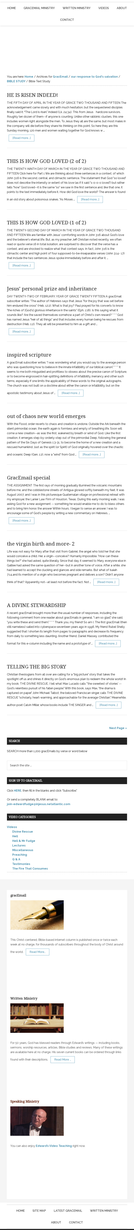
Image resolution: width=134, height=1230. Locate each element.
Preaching (19, 844)
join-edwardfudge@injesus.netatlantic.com (38, 793)
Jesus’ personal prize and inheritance (52, 278)
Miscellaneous (22, 839)
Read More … (62, 1048)
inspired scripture (29, 344)
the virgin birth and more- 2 (41, 533)
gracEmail (18, 884)
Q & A (16, 848)
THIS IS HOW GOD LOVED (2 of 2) (46, 150)
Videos (12, 816)
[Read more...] (21, 127)
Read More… (38, 941)
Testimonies (21, 853)
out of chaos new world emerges (46, 405)
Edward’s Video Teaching (54, 1135)
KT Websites (91, 1224)
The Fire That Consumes (30, 857)
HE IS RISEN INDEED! (32, 84)
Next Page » (118, 717)
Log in (106, 1224)
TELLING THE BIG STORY (36, 656)
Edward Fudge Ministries (67, 42)
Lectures (19, 834)
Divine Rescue (22, 820)
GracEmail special (28, 467)
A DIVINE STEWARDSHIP (36, 594)
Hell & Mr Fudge (23, 830)
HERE (17, 779)
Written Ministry (23, 987)
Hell (15, 825)
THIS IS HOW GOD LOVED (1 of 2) (46, 212)
